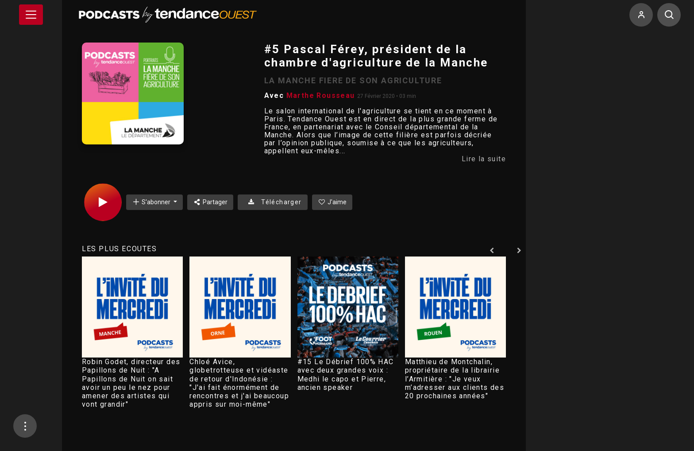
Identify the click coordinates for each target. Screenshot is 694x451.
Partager (210, 202)
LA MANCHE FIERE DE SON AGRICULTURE (353, 80)
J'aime (332, 202)
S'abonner (152, 202)
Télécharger (272, 202)
